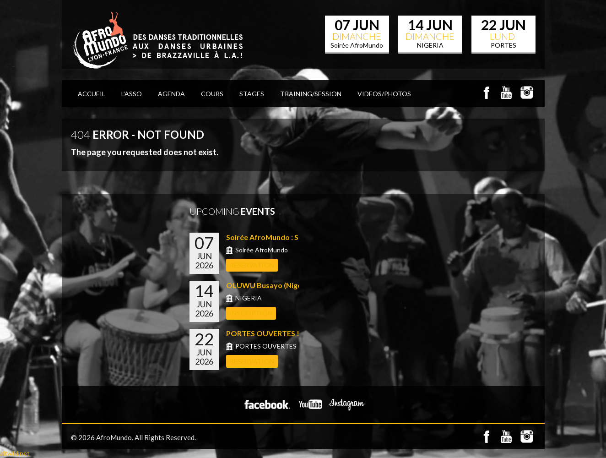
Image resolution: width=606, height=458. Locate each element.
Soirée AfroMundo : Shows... (274, 237)
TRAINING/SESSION (310, 94)
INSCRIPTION (251, 313)
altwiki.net (15, 453)
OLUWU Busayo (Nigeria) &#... (278, 285)
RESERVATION (252, 265)
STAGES (251, 94)
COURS (212, 94)
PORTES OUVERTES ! (262, 333)
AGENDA (171, 94)
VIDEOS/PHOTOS (384, 94)
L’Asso (131, 94)
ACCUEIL (91, 94)
